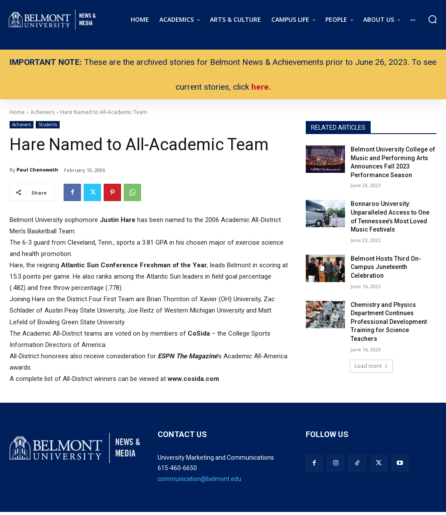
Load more (371, 366)
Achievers (22, 124)
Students (48, 124)
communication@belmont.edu (199, 478)
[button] (432, 19)
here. (261, 87)
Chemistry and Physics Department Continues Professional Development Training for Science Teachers (389, 321)
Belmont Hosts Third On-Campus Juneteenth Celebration (386, 267)
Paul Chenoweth (37, 169)
